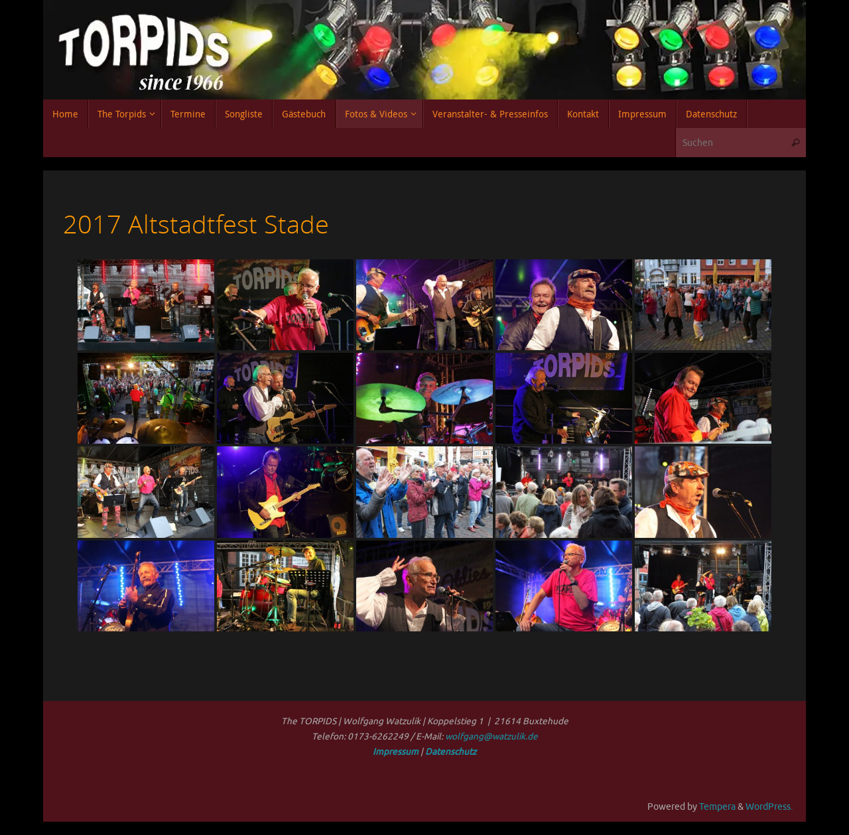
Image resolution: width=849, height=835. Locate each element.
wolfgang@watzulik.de (491, 736)
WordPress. (769, 806)
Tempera (717, 806)
